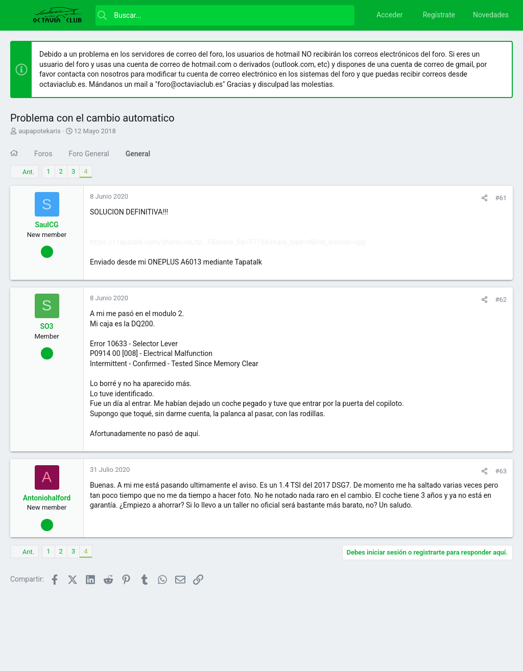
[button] (20, 15)
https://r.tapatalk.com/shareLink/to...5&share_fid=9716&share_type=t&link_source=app (228, 242)
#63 (501, 471)
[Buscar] (225, 15)
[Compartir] (484, 198)
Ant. (28, 172)
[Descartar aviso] (499, 55)
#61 (501, 198)
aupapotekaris (39, 131)
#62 (501, 299)
